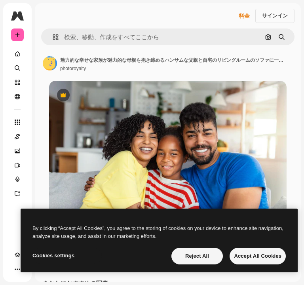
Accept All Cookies (257, 256)
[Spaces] (17, 136)
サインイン (275, 16)
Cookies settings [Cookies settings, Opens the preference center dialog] (53, 255)
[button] (52, 37)
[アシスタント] (17, 193)
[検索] (17, 68)
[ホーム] (17, 54)
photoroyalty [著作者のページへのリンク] (73, 68)
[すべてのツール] (17, 122)
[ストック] (17, 82)
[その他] (17, 269)
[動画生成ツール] (17, 165)
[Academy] (17, 255)
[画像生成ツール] (17, 150)
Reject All (197, 256)
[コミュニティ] (17, 96)
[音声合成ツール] (17, 179)
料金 (244, 16)
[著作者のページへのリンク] (50, 63)
